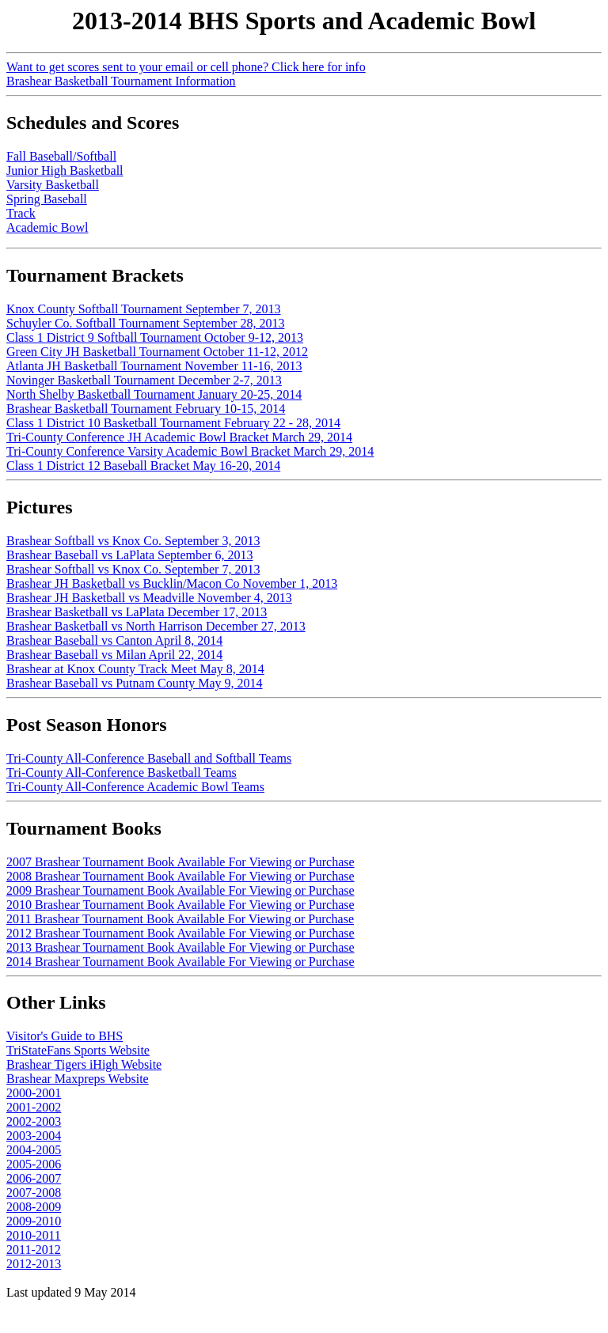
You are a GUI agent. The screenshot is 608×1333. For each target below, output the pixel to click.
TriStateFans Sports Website (78, 1050)
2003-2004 (33, 1135)
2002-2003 (33, 1121)
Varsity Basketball (52, 184)
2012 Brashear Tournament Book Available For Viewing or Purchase (180, 933)
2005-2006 (33, 1164)
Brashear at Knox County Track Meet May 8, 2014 (135, 669)
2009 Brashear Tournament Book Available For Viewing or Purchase (180, 890)
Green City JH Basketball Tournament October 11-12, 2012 (157, 351)
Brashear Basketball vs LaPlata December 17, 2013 (136, 612)
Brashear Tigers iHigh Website (84, 1064)
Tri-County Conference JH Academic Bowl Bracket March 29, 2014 (179, 437)
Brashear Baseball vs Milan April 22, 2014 (114, 654)
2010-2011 (33, 1235)
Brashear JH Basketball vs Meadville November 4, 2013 (149, 597)
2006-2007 (33, 1178)
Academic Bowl (47, 227)
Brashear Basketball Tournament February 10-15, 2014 (145, 408)
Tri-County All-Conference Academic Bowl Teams (135, 786)
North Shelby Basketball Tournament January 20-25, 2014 (154, 394)
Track (21, 213)
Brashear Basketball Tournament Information (121, 81)
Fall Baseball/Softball (61, 156)
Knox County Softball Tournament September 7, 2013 (143, 309)
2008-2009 (33, 1207)
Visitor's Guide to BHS (64, 1036)
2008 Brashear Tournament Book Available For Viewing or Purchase (180, 876)
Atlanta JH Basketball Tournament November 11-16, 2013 (154, 366)
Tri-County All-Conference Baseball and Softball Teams (148, 758)
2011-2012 (33, 1249)
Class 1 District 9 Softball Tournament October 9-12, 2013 (154, 337)
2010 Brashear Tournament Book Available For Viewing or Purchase (180, 904)
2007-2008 (33, 1192)
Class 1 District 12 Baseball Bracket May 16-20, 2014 (143, 465)
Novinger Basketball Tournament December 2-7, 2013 (144, 380)
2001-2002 (33, 1107)
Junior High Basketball (65, 170)
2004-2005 (33, 1150)
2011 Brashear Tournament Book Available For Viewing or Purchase (180, 919)
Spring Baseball (46, 199)
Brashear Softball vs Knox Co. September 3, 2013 (133, 540)
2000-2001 (33, 1093)
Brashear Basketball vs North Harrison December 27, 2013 (156, 626)
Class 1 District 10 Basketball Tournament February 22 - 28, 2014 (173, 423)
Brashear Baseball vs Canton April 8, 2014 (114, 640)
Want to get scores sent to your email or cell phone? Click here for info (186, 67)
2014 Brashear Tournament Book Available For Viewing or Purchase (180, 961)
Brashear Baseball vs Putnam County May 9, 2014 (134, 683)
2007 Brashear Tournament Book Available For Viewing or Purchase (180, 862)
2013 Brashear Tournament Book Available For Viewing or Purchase (180, 947)
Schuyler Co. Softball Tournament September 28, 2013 (145, 323)
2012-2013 (33, 1264)
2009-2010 (33, 1221)
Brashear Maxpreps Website (77, 1078)
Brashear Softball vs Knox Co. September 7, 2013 (133, 569)
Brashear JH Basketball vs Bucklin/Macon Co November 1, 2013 (171, 583)
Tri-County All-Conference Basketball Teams (121, 772)
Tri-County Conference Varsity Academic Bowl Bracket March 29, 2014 (190, 451)
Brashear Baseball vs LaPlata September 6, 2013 (129, 555)
